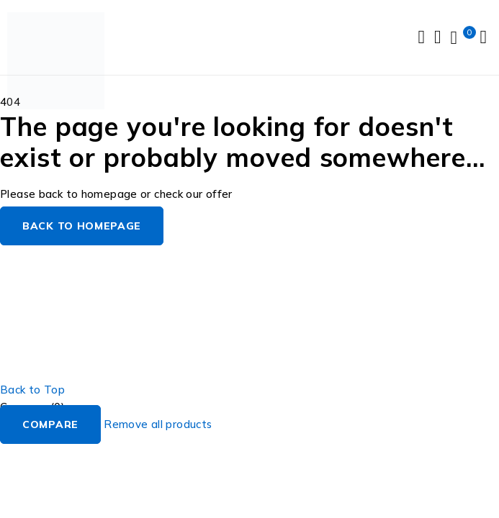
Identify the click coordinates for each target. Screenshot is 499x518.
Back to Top (32, 389)
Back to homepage (81, 225)
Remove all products (158, 424)
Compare (50, 424)
